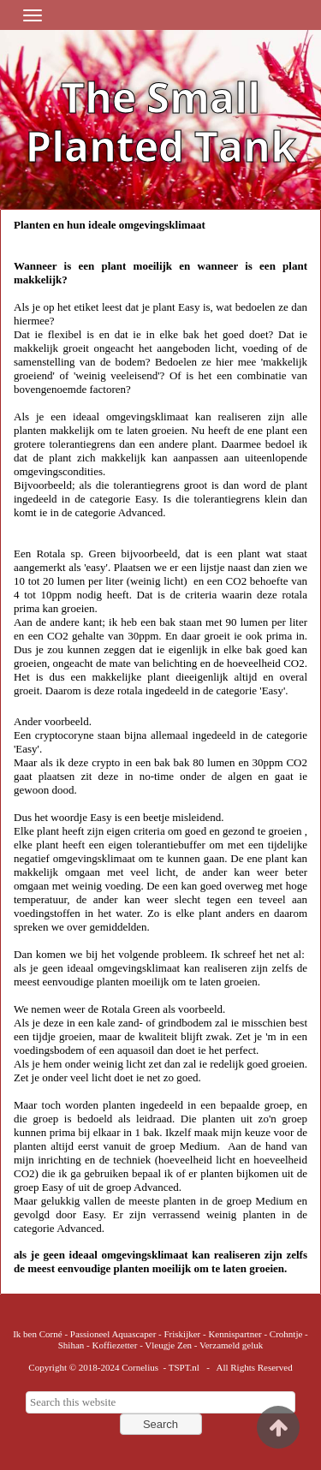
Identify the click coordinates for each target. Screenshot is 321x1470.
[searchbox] (160, 1402)
